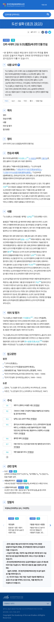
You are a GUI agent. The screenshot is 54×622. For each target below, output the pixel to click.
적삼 (37, 282)
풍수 (31, 101)
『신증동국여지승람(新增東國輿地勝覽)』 (17, 172)
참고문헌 (6, 129)
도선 (13, 101)
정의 (4, 115)
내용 (4, 122)
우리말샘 (36, 405)
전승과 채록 (7, 119)
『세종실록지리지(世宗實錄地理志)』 (29, 169)
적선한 (30, 265)
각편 (4, 187)
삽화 (32, 255)
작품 (13, 40)
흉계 (9, 252)
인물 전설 (39, 101)
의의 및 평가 (7, 126)
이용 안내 (44, 5)
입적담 (29, 217)
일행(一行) (25, 239)
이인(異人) (22, 158)
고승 (19, 101)
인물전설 (44, 158)
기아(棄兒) (26, 318)
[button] (50, 525)
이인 (25, 101)
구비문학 (6, 40)
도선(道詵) (32, 158)
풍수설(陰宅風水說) (32, 341)
